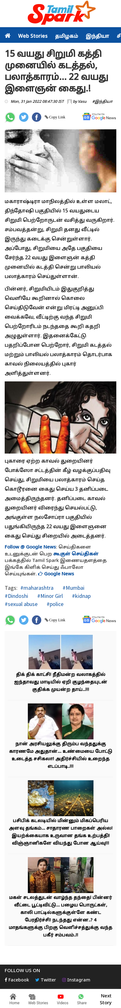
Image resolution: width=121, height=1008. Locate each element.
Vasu (82, 102)
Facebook (17, 980)
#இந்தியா (102, 102)
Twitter (45, 980)
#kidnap (81, 595)
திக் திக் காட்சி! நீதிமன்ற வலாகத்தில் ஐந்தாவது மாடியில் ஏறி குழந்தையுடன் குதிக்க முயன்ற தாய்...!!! (60, 682)
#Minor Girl (49, 595)
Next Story (106, 998)
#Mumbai (72, 587)
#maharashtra (36, 587)
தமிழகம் (66, 36)
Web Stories (33, 36)
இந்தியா (97, 36)
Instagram (76, 980)
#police (54, 604)
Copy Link (56, 117)
